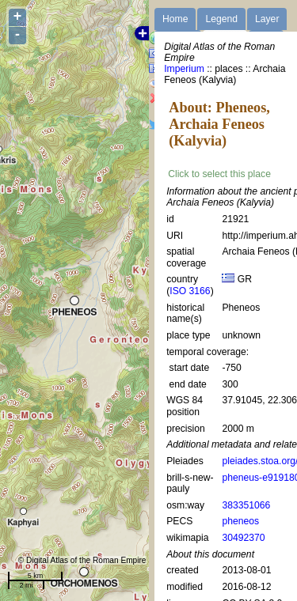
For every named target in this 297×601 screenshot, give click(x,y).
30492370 (243, 537)
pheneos (240, 521)
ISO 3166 (189, 291)
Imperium (184, 68)
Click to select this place (219, 174)
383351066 (246, 505)
